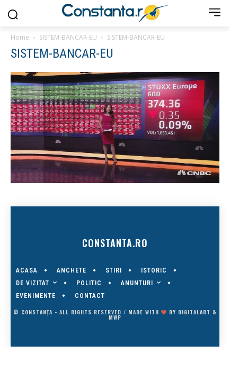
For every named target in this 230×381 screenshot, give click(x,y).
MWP (115, 317)
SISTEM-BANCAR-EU (68, 37)
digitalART (194, 312)
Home (20, 37)
